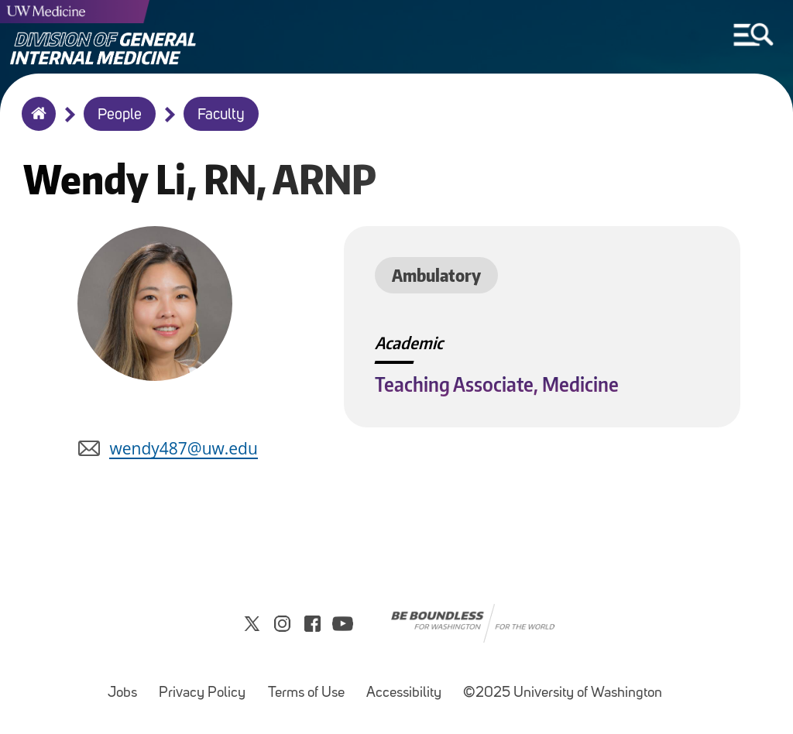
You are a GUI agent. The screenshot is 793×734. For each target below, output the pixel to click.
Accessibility (408, 686)
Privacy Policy (207, 686)
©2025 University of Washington (562, 693)
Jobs (127, 686)
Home (35, 124)
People (120, 115)
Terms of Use (311, 686)
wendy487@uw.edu (183, 448)
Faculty (221, 115)
